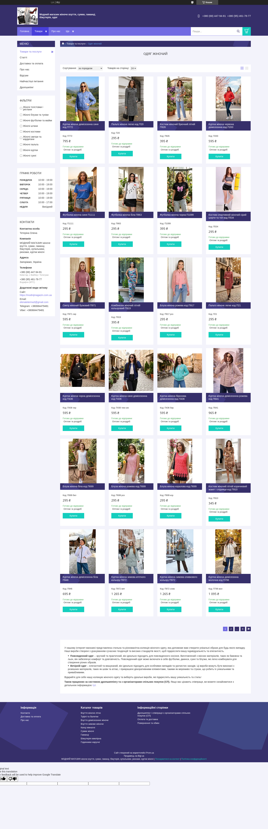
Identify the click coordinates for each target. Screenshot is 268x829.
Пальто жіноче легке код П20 (127, 124)
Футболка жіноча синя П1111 (79, 214)
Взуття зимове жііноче (92, 724)
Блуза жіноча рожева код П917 (177, 305)
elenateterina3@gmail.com (34, 302)
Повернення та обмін (148, 723)
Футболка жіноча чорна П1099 (177, 214)
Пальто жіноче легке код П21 (225, 305)
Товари (38, 31)
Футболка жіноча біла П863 (126, 214)
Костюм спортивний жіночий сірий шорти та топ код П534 (227, 216)
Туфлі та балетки (89, 716)
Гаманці (85, 734)
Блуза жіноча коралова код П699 (178, 486)
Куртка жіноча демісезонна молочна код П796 (223, 578)
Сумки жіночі (87, 731)
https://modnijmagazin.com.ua (36, 295)
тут (94, 685)
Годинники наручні (90, 742)
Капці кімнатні (88, 727)
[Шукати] (238, 31)
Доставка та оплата (31, 63)
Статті (23, 57)
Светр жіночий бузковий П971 (79, 305)
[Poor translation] (12, 779)
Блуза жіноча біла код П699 (78, 486)
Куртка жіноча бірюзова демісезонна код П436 (173, 397)
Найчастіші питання (31, 81)
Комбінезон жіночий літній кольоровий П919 (125, 307)
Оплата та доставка (147, 719)
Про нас (55, 31)
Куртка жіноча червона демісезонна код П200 (221, 126)
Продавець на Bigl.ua (134, 756)
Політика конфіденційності (194, 759)
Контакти (71, 31)
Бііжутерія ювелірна (91, 738)
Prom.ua (150, 753)
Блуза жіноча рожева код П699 (128, 486)
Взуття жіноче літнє (91, 713)
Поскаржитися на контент (167, 759)
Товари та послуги (75, 43)
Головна (24, 31)
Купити (73, 156)
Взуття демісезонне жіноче (95, 720)
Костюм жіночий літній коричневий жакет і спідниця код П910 (228, 488)
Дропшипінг (27, 87)
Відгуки (24, 75)
